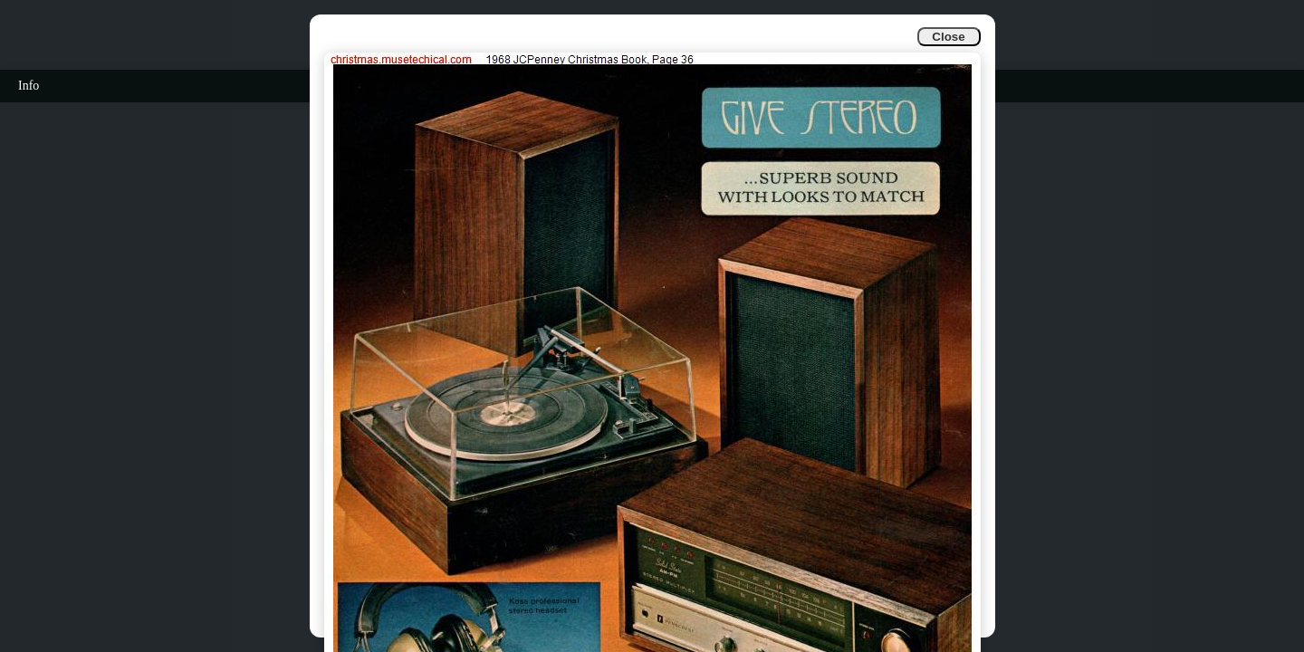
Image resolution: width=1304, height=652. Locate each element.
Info (28, 85)
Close (948, 36)
